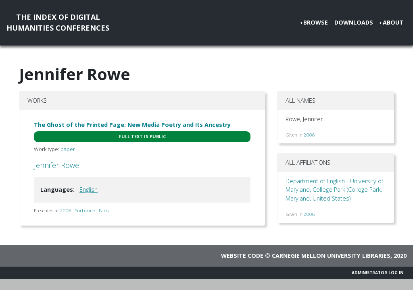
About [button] (393, 22)
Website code (242, 255)
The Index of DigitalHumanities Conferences (57, 22)
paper (67, 149)
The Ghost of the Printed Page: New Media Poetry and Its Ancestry (132, 124)
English (88, 189)
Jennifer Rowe (56, 165)
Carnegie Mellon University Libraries (331, 255)
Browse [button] (315, 22)
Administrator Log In (377, 273)
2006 (309, 135)
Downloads (353, 22)
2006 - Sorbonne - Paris (84, 210)
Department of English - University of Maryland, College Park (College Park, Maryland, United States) (334, 189)
